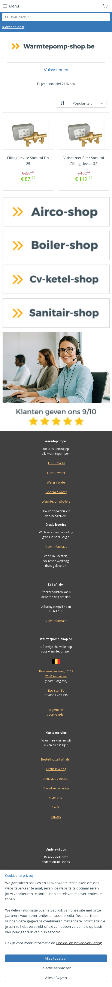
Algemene (56, 710)
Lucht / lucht (56, 463)
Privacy (56, 817)
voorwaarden (56, 714)
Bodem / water (56, 492)
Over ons (55, 798)
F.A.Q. (56, 807)
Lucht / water (56, 473)
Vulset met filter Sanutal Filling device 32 (83, 160)
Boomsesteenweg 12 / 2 (56, 671)
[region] (56, 914)
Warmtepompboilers (56, 501)
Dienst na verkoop (56, 788)
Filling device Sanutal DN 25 (28, 160)
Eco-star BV (56, 690)
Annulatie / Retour (56, 779)
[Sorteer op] (81, 103)
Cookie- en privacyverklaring (79, 943)
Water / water (56, 482)
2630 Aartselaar (56, 676)
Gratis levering (56, 769)
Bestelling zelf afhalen (56, 759)
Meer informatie (56, 547)
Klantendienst (13, 27)
